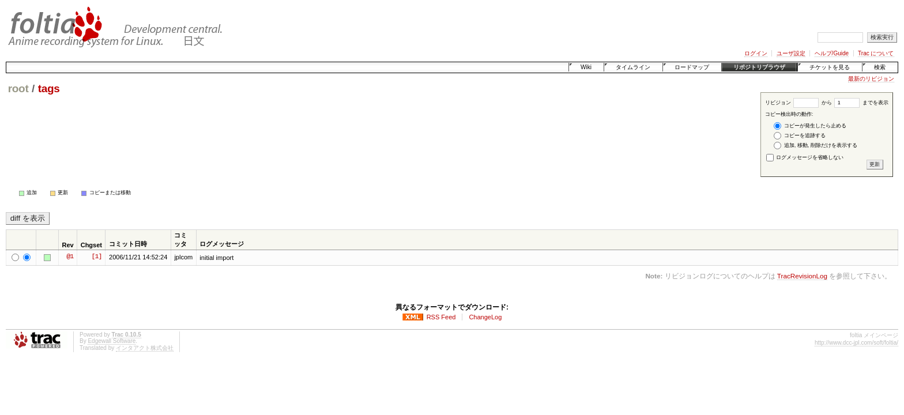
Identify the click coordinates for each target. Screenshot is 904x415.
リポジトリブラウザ (759, 67)
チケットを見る (829, 67)
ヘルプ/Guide (832, 53)
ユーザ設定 (791, 53)
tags (49, 88)
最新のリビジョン (871, 79)
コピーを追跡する (800, 135)
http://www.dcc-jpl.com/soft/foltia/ (856, 342)
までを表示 (861, 102)
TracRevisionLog (802, 276)
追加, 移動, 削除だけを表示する (815, 145)
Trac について (876, 53)
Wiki (586, 67)
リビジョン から (798, 102)
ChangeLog (485, 317)
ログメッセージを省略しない (805, 157)
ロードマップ (692, 67)
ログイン (755, 53)
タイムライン (633, 67)
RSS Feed (441, 317)
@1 (69, 257)
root (18, 88)
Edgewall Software (111, 341)
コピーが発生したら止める (810, 126)
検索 (880, 67)
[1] (96, 257)
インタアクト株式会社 (145, 348)
